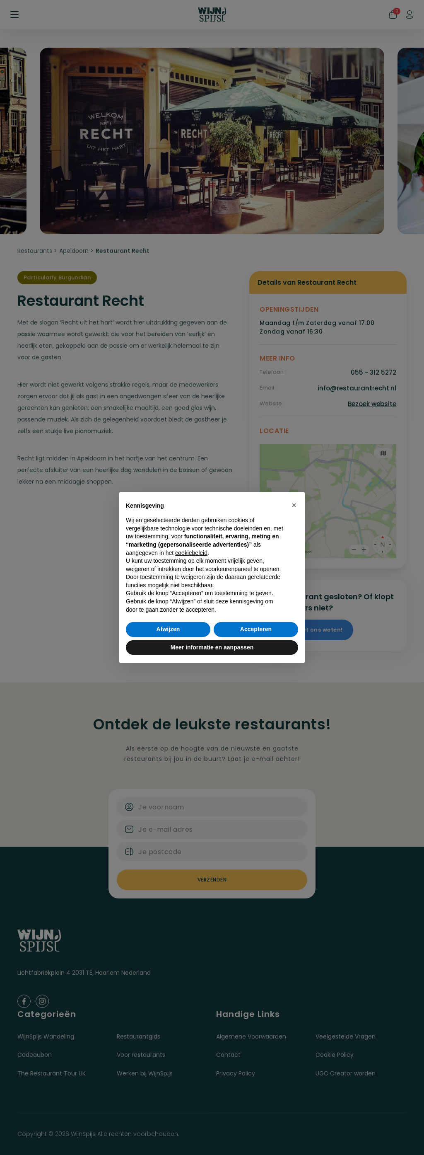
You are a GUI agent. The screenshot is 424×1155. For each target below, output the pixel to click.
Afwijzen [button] (168, 629)
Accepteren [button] (256, 629)
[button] (294, 505)
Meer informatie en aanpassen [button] (212, 647)
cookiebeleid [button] (191, 553)
